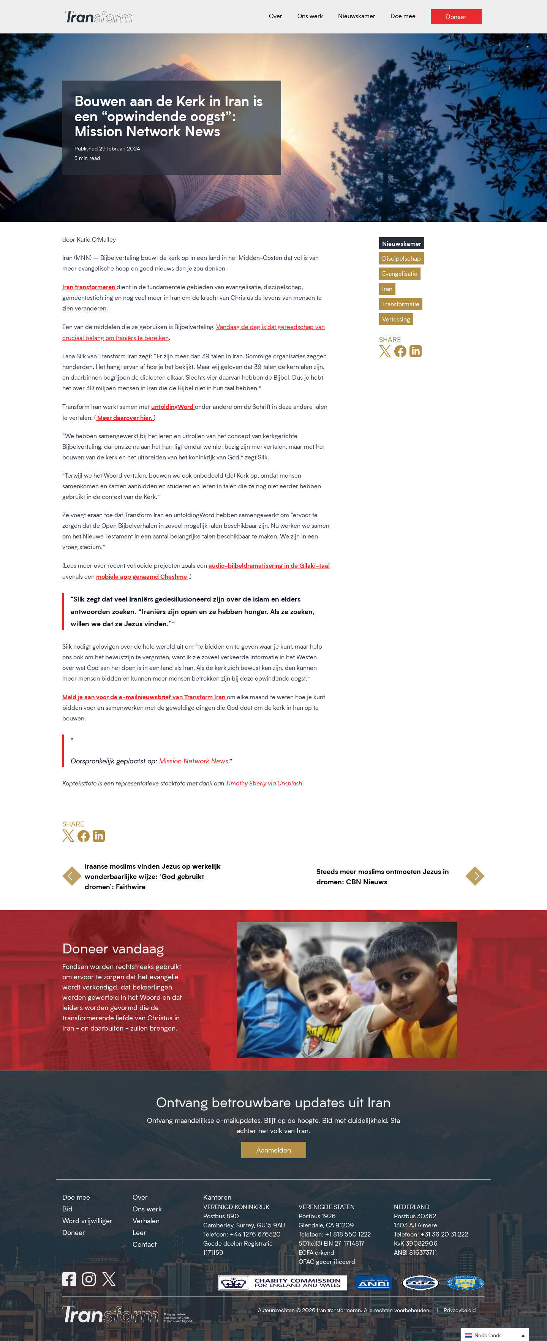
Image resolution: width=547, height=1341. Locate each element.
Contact (145, 1244)
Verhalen (146, 1220)
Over (140, 1197)
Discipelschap (401, 258)
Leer (139, 1232)
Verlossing (396, 319)
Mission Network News (193, 760)
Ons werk (147, 1208)
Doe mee (76, 1197)
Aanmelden (273, 1149)
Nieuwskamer (401, 243)
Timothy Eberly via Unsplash (264, 783)
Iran (387, 289)
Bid (67, 1208)
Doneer (73, 1232)
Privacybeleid (460, 1310)
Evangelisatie (399, 273)
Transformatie (400, 304)
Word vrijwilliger (87, 1220)
